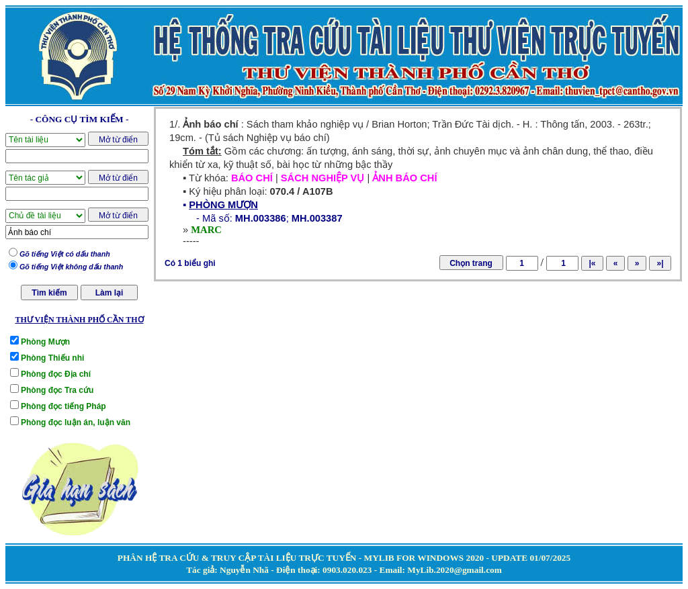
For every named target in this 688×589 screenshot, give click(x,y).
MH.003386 (260, 218)
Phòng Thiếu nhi (52, 358)
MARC (206, 229)
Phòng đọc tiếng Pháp (63, 406)
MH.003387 (317, 218)
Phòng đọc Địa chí (56, 374)
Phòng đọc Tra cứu (57, 390)
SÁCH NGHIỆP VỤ (323, 178)
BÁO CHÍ (252, 178)
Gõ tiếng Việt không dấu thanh (71, 267)
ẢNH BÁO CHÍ (404, 178)
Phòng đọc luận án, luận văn (75, 422)
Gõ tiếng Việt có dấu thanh (64, 254)
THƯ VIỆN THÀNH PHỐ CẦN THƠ (79, 319)
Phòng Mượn (45, 342)
